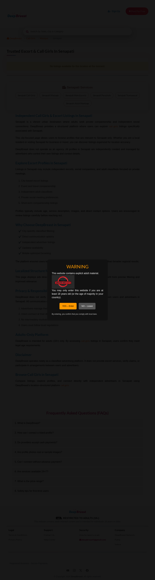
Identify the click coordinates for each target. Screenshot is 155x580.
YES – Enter (68, 306)
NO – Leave (87, 306)
